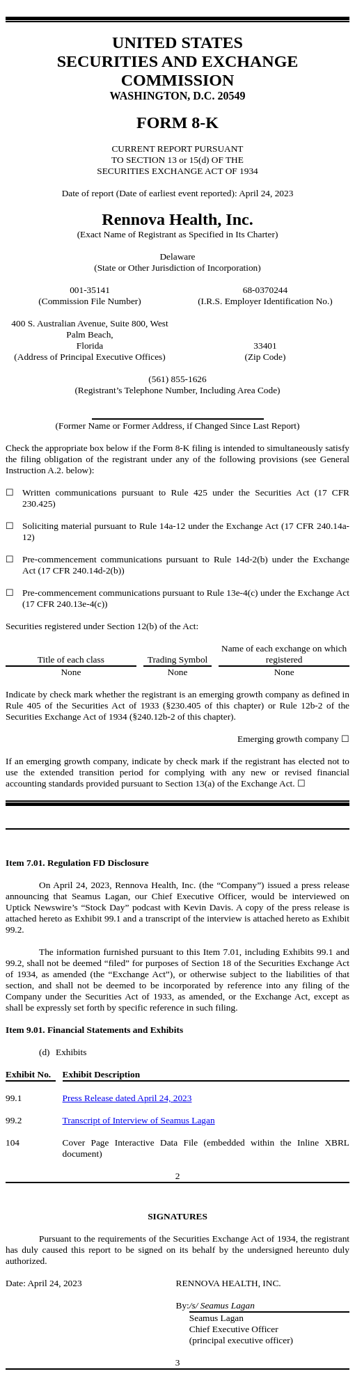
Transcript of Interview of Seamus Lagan (139, 1120)
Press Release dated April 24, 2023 (127, 1098)
